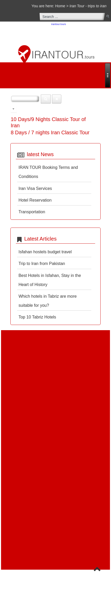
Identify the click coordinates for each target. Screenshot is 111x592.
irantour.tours (58, 24)
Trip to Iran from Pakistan (41, 263)
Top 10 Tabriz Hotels (37, 317)
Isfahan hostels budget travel (45, 252)
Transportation (31, 212)
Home (60, 6)
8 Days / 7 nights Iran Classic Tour (50, 132)
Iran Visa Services (35, 188)
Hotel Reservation (34, 200)
